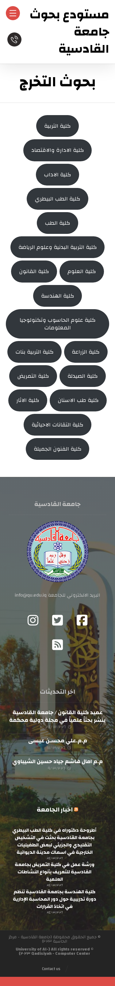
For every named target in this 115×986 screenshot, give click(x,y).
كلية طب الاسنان (78, 400)
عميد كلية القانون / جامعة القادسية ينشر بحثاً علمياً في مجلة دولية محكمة (57, 716)
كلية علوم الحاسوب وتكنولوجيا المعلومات (58, 324)
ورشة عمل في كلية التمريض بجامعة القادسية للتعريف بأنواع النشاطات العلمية (54, 872)
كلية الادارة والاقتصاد (57, 150)
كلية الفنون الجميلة (58, 449)
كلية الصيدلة (82, 376)
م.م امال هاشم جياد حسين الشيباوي (57, 761)
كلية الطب (57, 223)
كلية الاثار (27, 400)
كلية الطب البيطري (57, 199)
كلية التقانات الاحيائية (57, 425)
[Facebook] (82, 620)
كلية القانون (34, 271)
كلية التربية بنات (34, 352)
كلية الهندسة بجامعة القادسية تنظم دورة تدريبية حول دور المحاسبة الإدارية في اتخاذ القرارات (54, 899)
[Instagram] (33, 620)
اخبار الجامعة (55, 809)
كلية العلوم (81, 271)
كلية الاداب (57, 175)
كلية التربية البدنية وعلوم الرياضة (57, 247)
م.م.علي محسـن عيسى (57, 741)
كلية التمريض (33, 376)
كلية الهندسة (57, 296)
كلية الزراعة (86, 352)
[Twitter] (57, 620)
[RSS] (57, 644)
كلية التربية (57, 126)
